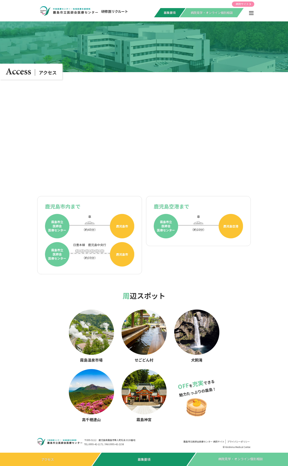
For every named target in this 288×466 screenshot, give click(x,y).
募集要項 (170, 13)
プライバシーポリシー (238, 441)
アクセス (47, 459)
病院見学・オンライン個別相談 (212, 13)
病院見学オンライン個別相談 (240, 459)
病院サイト (243, 4)
